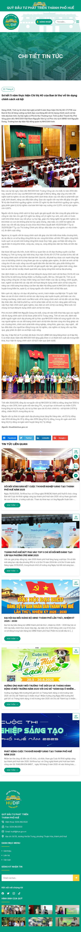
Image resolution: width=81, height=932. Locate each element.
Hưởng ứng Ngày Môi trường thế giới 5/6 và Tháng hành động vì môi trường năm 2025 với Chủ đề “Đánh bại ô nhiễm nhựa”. (39, 688)
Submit (76, 878)
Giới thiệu (7, 851)
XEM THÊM (12, 505)
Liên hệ (7, 855)
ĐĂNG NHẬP (44, 22)
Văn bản (7, 860)
